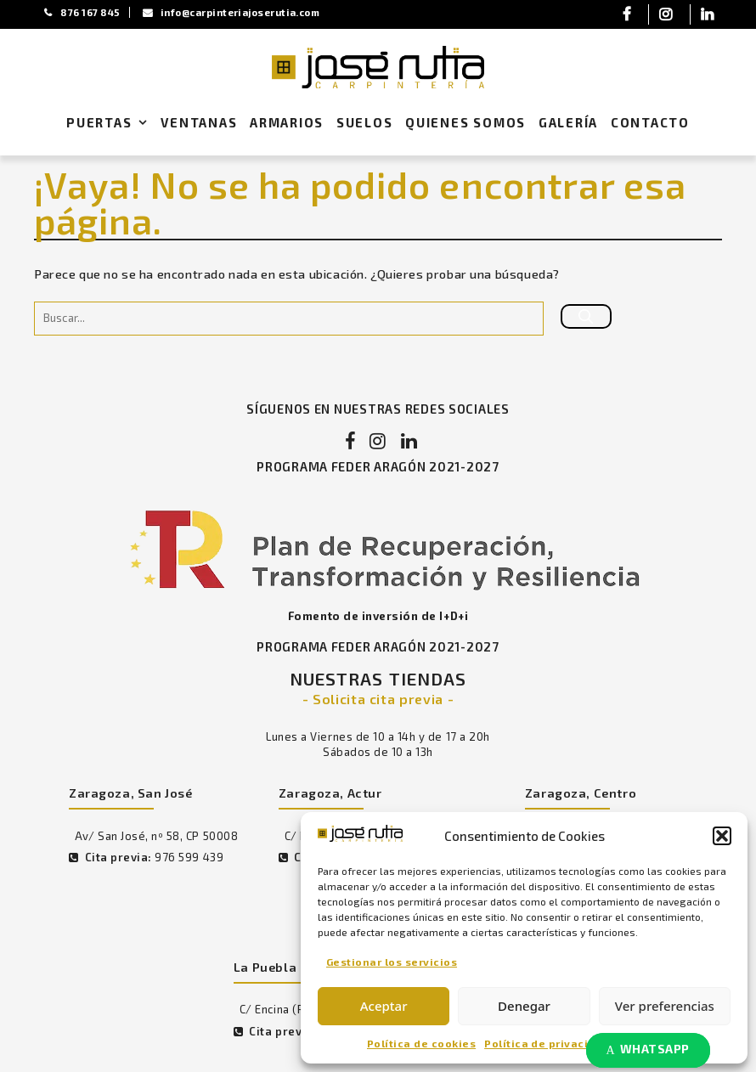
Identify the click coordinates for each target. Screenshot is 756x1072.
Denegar (524, 1005)
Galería (568, 123)
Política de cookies (421, 1042)
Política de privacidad (547, 1042)
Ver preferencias (664, 1005)
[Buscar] (586, 317)
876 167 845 (84, 12)
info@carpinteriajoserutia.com (238, 12)
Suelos (364, 123)
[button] (722, 835)
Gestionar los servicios (391, 962)
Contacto (650, 123)
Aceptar (384, 1005)
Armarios (287, 123)
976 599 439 (188, 859)
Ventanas (199, 123)
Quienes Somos (465, 123)
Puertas (110, 123)
